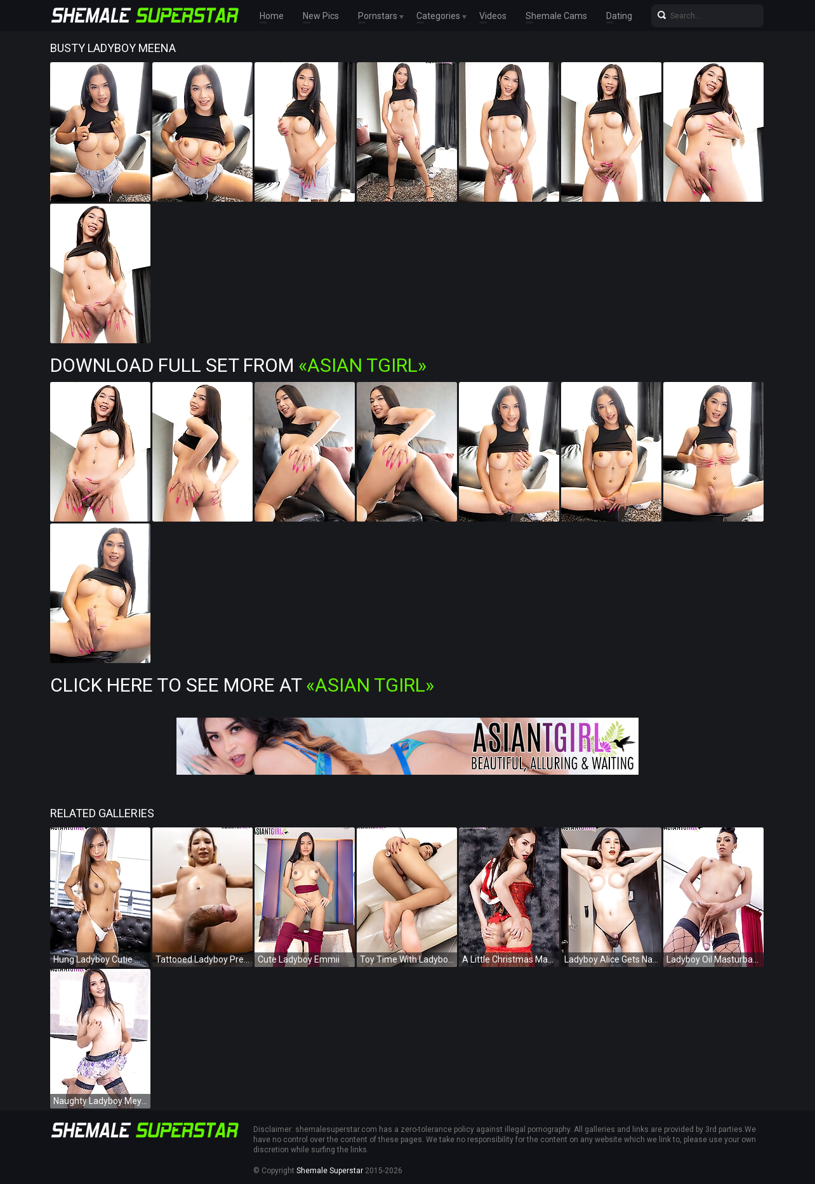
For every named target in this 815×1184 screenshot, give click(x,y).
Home (272, 16)
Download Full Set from (238, 365)
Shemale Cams (556, 16)
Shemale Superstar (329, 1170)
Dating (619, 16)
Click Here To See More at (242, 685)
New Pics (321, 16)
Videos (493, 16)
